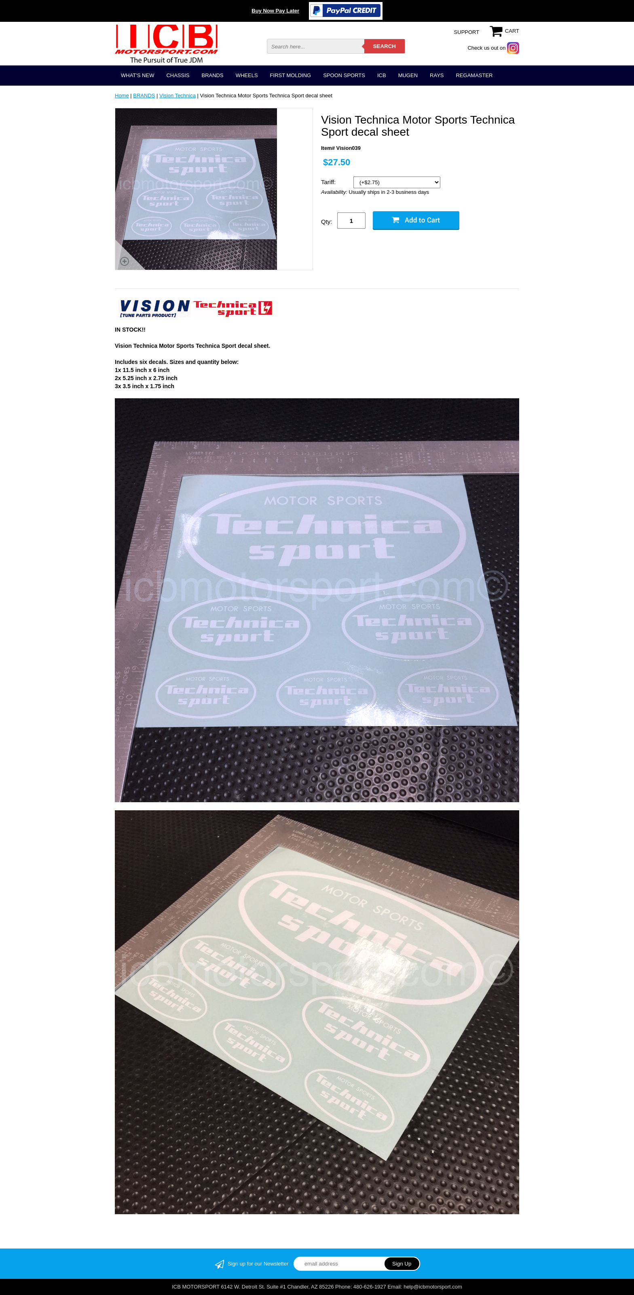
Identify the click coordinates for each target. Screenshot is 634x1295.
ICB (381, 75)
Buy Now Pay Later (275, 11)
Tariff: (329, 182)
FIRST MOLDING (290, 75)
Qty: (326, 221)
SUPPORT (467, 32)
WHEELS (247, 75)
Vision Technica (177, 95)
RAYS (437, 75)
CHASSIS (177, 75)
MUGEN (408, 75)
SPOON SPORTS (344, 75)
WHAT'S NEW (137, 75)
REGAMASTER (474, 75)
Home (122, 95)
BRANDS (212, 75)
